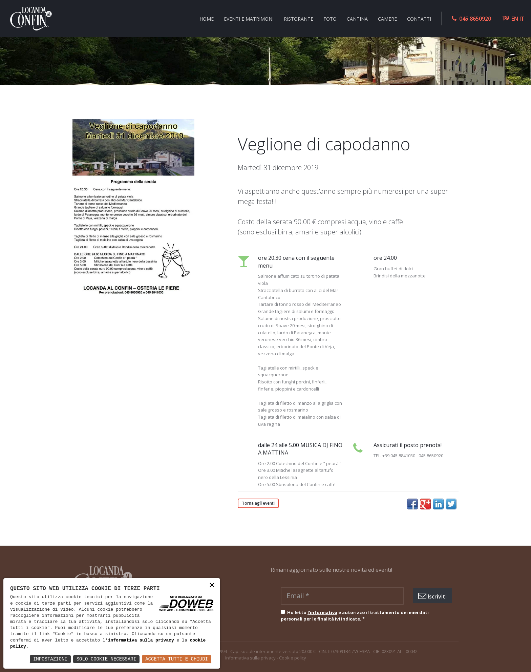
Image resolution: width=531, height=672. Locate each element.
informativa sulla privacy (141, 640)
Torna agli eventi (258, 503)
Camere (387, 18)
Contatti (419, 18)
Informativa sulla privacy (250, 658)
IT (522, 18)
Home (206, 18)
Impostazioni (50, 659)
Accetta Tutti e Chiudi (176, 659)
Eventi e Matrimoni (249, 18)
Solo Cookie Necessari (106, 659)
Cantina (357, 18)
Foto (330, 18)
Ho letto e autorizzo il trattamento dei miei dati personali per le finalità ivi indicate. (355, 615)
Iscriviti (432, 595)
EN (514, 18)
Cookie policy (292, 658)
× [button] (212, 586)
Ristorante (298, 18)
